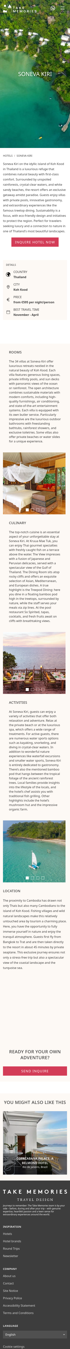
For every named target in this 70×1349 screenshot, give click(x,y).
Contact (8, 1283)
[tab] (27, 509)
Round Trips (11, 1249)
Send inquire (35, 1071)
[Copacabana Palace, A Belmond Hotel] (35, 1143)
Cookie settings (13, 1347)
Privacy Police (12, 1298)
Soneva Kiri (24, 155)
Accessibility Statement (19, 1306)
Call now (10, 144)
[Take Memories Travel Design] (20, 8)
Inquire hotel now (35, 242)
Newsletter (10, 1256)
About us (9, 1276)
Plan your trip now (50, 144)
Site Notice (10, 1291)
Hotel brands (12, 1241)
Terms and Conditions (18, 1313)
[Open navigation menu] (62, 8)
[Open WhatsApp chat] (53, 8)
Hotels (8, 155)
